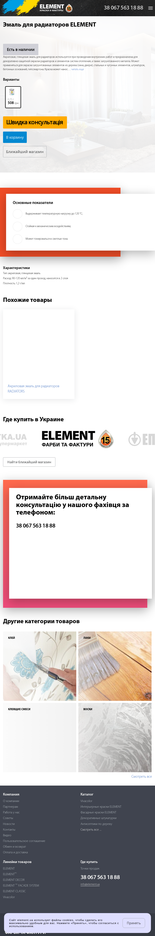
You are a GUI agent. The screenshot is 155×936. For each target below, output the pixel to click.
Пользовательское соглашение (24, 841)
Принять (134, 923)
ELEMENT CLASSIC (14, 891)
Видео (7, 835)
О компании (11, 801)
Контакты (9, 829)
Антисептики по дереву (96, 824)
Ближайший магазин (25, 151)
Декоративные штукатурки (98, 818)
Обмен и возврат (14, 846)
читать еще (77, 69)
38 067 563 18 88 (123, 8)
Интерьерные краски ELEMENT (101, 806)
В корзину (15, 137)
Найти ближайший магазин (29, 462)
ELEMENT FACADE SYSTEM (21, 885)
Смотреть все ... (91, 829)
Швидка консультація (34, 122)
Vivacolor (86, 801)
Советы (8, 818)
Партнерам (10, 806)
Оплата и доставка (15, 852)
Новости (9, 824)
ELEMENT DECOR (14, 880)
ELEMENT (9, 868)
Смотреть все (141, 777)
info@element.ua (90, 884)
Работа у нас (11, 812)
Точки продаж (90, 868)
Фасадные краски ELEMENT (98, 812)
